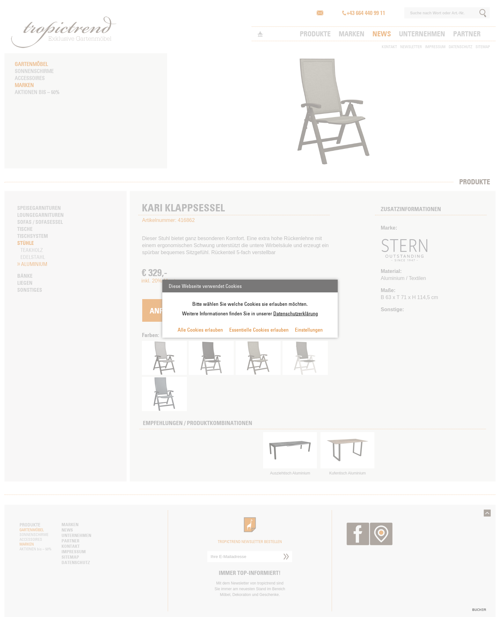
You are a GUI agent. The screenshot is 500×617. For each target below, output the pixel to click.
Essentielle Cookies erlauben (259, 330)
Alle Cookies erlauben (200, 330)
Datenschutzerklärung (295, 313)
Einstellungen (309, 330)
